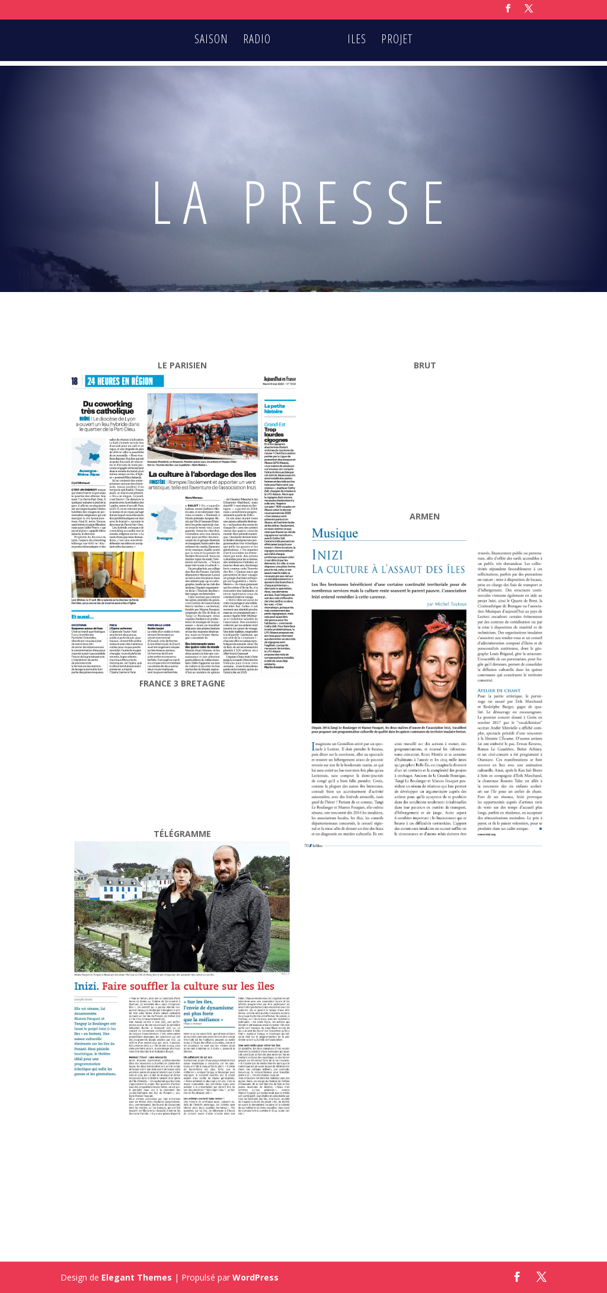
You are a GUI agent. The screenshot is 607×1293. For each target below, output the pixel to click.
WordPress (255, 1277)
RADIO (259, 41)
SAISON (213, 41)
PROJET (395, 41)
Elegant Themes (136, 1277)
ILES (355, 41)
